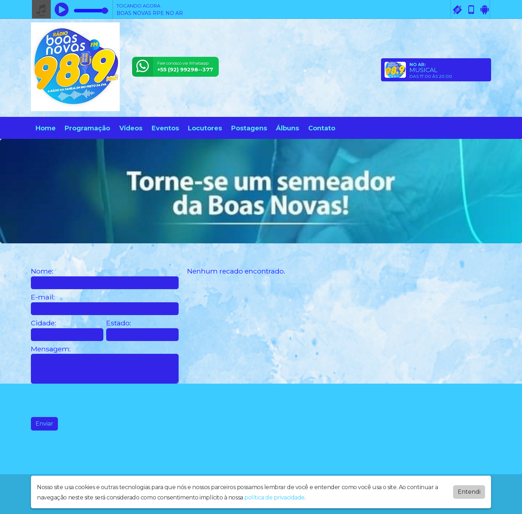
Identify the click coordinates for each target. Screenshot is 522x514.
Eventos (165, 128)
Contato (321, 128)
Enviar (44, 423)
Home (46, 128)
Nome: (42, 271)
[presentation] (85, 400)
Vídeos (130, 128)
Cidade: (43, 323)
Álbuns (287, 128)
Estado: (118, 323)
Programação (87, 128)
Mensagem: (51, 349)
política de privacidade (274, 497)
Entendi (469, 491)
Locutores (205, 128)
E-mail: (43, 297)
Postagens (249, 128)
